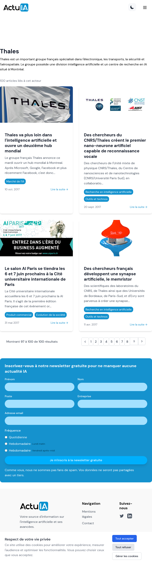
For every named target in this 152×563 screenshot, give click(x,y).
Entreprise (84, 396)
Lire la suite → (59, 189)
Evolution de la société (50, 315)
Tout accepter (124, 538)
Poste (8, 396)
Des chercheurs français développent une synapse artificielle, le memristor (110, 274)
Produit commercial (18, 315)
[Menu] (145, 7)
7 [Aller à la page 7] (122, 341)
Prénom (10, 379)
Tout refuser (123, 547)
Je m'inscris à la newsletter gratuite (76, 460)
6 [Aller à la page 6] (117, 341)
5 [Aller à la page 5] (112, 341)
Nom (81, 379)
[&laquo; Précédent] (85, 342)
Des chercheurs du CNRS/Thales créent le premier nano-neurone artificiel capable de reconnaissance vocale (115, 145)
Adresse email (14, 413)
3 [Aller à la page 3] (101, 341)
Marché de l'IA (15, 181)
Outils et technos (96, 199)
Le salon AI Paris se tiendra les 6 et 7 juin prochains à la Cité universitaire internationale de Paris (35, 276)
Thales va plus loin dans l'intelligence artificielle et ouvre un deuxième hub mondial (31, 143)
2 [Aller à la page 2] (96, 341)
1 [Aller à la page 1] (90, 341)
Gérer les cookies (127, 556)
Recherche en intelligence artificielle (109, 192)
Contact (88, 523)
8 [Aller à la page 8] (127, 341)
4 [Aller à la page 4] (106, 341)
